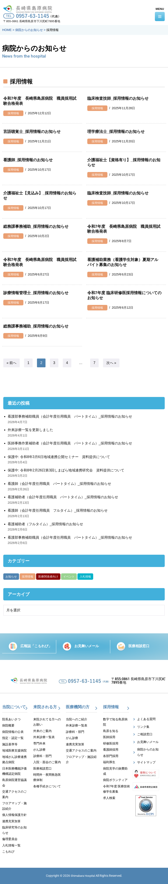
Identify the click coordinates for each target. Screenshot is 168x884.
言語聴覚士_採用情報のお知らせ (32, 131)
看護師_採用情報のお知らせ (28, 160)
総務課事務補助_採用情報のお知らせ (35, 226)
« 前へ (11, 363)
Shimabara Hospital (83, 875)
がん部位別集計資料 (109, 576)
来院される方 (45, 707)
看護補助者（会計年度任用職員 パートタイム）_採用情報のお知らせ (63, 497)
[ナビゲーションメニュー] (160, 16)
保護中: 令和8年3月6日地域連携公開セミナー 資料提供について (59, 457)
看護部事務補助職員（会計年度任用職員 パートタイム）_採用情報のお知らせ (70, 416)
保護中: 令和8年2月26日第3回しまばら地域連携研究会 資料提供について (66, 470)
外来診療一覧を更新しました (30, 430)
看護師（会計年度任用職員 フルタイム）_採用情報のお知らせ (58, 510)
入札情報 (85, 576)
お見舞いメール (86, 646)
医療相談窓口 (138, 646)
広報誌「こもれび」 (36, 646)
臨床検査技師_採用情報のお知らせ (118, 98)
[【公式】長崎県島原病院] (29, 8)
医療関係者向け (48, 576)
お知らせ (11, 576)
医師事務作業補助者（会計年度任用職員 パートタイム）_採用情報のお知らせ (70, 443)
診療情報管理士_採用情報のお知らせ (35, 293)
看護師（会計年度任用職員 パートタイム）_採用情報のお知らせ (59, 483)
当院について (14, 707)
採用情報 (13, 113)
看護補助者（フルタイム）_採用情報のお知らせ (45, 524)
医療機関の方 (77, 707)
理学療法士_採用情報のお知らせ (116, 131)
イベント (69, 576)
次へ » (111, 363)
